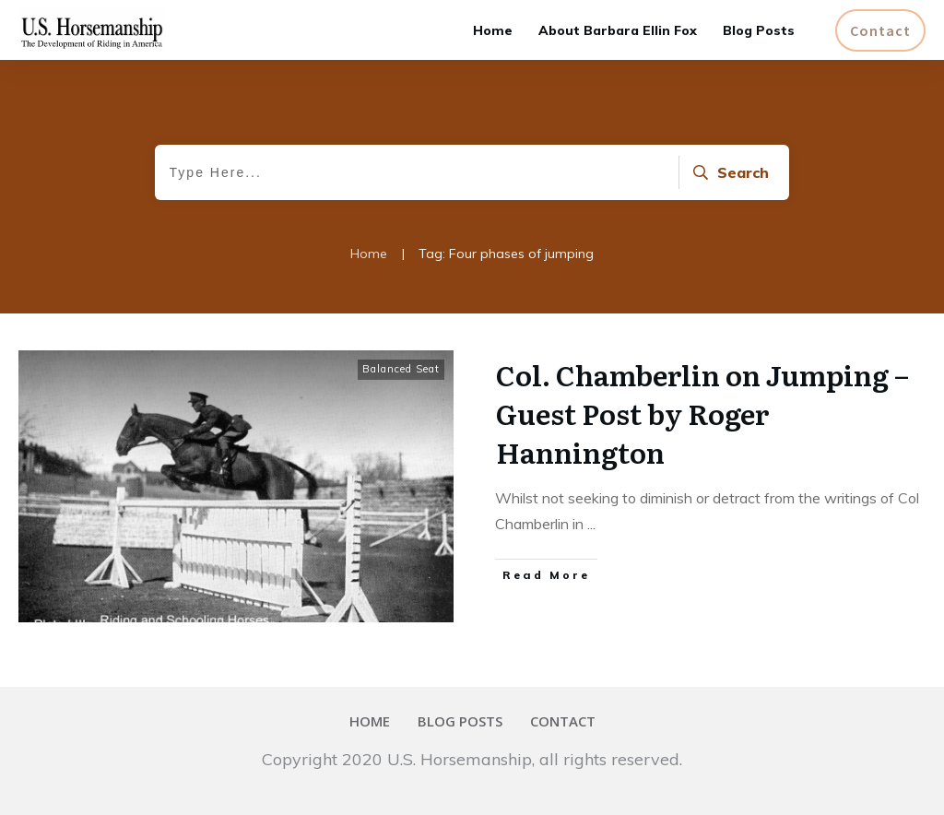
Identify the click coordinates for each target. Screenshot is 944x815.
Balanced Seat (401, 368)
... (591, 523)
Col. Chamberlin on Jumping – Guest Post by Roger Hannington (702, 413)
